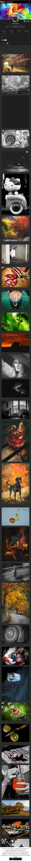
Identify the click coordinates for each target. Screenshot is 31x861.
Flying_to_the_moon (19, 26)
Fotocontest (6, 1)
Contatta (27, 21)
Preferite (4, 43)
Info (2, 36)
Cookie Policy (17, 858)
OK (11, 858)
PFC (19, 31)
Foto (4, 40)
